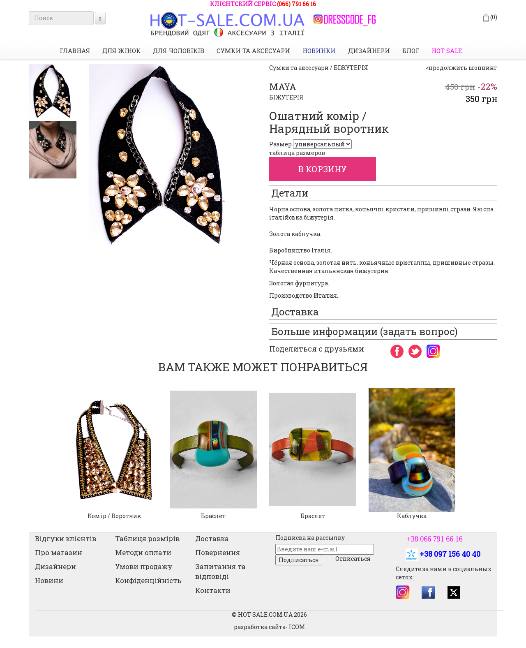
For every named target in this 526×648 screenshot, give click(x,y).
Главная (75, 50)
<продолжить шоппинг (461, 68)
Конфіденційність (148, 580)
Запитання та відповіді (220, 571)
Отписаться (353, 558)
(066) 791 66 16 (296, 4)
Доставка (212, 538)
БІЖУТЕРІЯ (286, 97)
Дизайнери (369, 50)
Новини (49, 580)
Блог (410, 50)
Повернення (217, 552)
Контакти (213, 590)
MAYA (282, 87)
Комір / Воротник (114, 516)
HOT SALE (446, 50)
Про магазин (58, 552)
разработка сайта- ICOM (269, 627)
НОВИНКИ (319, 50)
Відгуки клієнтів (65, 538)
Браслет (213, 516)
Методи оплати (143, 552)
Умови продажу (144, 566)
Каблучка (412, 516)
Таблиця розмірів (147, 538)
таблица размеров (297, 153)
